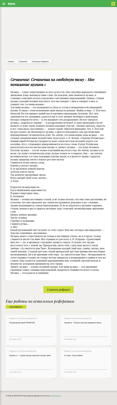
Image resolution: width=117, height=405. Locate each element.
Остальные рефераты (40, 61)
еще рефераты (15, 307)
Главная (11, 61)
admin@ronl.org (56, 396)
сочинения (23, 61)
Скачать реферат (58, 289)
